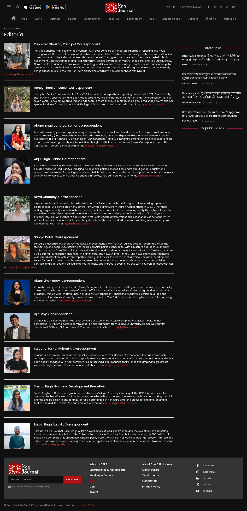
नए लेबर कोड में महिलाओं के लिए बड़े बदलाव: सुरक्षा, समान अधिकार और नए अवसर (209, 76)
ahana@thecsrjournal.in (98, 145)
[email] (35, 479)
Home (7, 28)
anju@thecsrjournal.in (150, 175)
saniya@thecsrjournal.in (21, 267)
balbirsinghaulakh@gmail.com (52, 444)
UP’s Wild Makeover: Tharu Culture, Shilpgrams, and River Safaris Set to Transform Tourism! (211, 113)
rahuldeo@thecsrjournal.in (20, 74)
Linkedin (207, 478)
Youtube (207, 490)
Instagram (209, 471)
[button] (17, 7)
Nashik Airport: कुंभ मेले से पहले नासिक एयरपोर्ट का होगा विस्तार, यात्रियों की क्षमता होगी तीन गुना (211, 94)
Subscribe (72, 479)
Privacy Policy (42, 486)
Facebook (208, 465)
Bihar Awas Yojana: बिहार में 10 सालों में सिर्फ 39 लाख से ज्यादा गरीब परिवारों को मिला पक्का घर (210, 57)
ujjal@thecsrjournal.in (129, 327)
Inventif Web (88, 505)
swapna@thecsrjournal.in (114, 365)
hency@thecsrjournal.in (151, 104)
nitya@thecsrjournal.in (77, 223)
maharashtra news (191, 101)
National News (189, 83)
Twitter (207, 484)
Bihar (184, 64)
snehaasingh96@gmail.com (119, 403)
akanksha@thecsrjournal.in (76, 300)
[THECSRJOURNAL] (120, 7)
